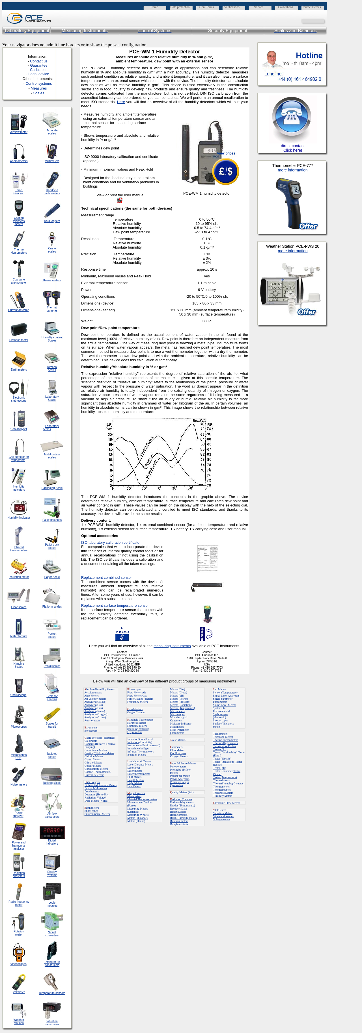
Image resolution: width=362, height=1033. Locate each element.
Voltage (101, 797)
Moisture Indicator (180, 723)
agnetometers (136, 793)
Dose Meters (92, 800)
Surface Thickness (223, 723)
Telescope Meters (223, 736)
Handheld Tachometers (52, 192)
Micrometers (177, 711)
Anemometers (92, 720)
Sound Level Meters (224, 704)
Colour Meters (93, 765)
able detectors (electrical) (100, 737)
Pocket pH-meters (180, 775)
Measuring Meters (137, 808)
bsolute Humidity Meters (99, 689)
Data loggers (52, 221)
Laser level (134, 767)
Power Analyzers (179, 778)
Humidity (102, 794)
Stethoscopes (220, 714)
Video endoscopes (223, 816)
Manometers (134, 796)
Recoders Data (178, 808)
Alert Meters (91, 695)
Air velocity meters (95, 698)
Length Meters (136, 780)
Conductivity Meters (96, 768)
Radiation (90, 797)
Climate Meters (93, 762)
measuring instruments (172, 646)
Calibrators (91, 740)
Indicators (133, 742)
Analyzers (90, 701)
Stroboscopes (220, 720)
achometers (220, 733)
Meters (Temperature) (182, 708)
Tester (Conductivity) (225, 752)
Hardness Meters (136, 722)
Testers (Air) (220, 749)
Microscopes (177, 714)
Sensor (217, 692)
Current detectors (94, 775)
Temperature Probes (224, 746)
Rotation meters (179, 821)
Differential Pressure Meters (101, 785)
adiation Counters (181, 799)
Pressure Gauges (179, 782)
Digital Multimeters (96, 788)
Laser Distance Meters (140, 764)
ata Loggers (92, 782)
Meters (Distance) (137, 817)
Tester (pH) (219, 767)
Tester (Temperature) (225, 777)
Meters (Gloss (178, 692)
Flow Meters (134, 692)
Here (121, 102)
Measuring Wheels (137, 814)
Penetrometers (178, 766)
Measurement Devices (139, 802)
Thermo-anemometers (225, 739)
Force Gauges (18, 192)
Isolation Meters (137, 754)
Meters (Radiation (180, 704)
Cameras (89, 743)
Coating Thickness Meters (99, 753)
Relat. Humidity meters (183, 817)
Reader (174, 805)
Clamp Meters (93, 759)
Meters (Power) (179, 698)
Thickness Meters (223, 792)
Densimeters (92, 791)
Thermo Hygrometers (19, 251)
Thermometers (221, 786)
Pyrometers (176, 785)
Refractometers (179, 814)
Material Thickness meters (142, 799)
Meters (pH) (177, 695)
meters (216, 726)
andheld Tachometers (141, 719)
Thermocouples (222, 789)
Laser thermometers (139, 773)
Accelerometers (93, 692)
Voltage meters (221, 819)
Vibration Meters (222, 813)
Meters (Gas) (177, 689)
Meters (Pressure (179, 701)
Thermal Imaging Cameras (228, 783)
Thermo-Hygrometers (225, 743)
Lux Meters (134, 786)
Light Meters (135, 783)
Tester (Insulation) (223, 761)
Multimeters (52, 161)
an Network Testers (139, 761)
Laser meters (135, 770)
